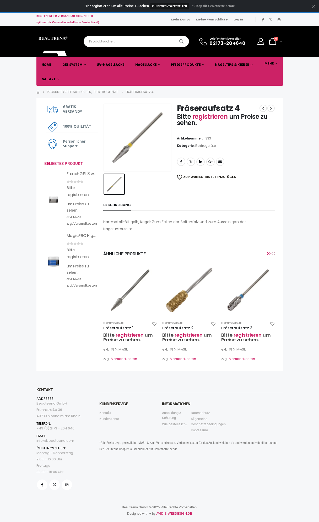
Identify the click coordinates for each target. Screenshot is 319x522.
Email (220, 162)
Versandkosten (124, 359)
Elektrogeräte (205, 145)
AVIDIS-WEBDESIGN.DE (174, 513)
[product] (130, 290)
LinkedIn (200, 162)
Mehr (269, 63)
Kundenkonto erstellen (169, 6)
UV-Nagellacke (111, 64)
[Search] (181, 41)
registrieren (210, 116)
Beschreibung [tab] (117, 204)
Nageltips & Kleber (232, 64)
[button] (268, 253)
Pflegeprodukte (186, 64)
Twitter (191, 162)
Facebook (181, 162)
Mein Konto (180, 19)
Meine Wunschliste (212, 19)
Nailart (49, 79)
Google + (210, 162)
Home (47, 64)
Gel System (72, 64)
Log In (238, 19)
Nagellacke (146, 64)
